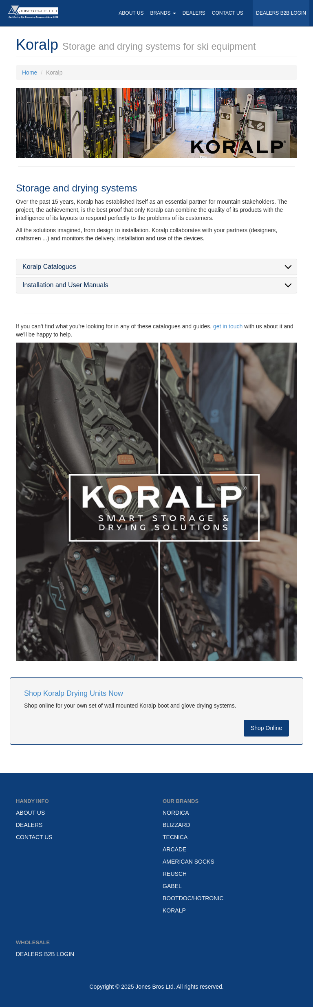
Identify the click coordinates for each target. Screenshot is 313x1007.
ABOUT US (131, 13)
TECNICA (175, 837)
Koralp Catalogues (49, 266)
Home (29, 72)
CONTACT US (227, 13)
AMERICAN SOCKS (188, 861)
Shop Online (266, 728)
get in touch (227, 326)
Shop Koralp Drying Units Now (73, 693)
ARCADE (174, 849)
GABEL (172, 886)
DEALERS (194, 13)
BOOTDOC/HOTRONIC (193, 898)
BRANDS (163, 13)
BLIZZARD (176, 825)
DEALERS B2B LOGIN (281, 13)
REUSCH (175, 874)
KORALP (174, 910)
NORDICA (176, 812)
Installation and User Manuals (65, 284)
